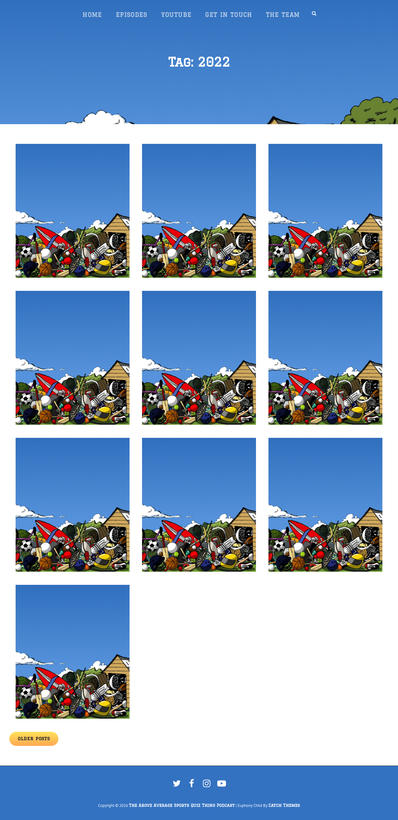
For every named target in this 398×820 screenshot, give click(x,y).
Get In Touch (228, 14)
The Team (283, 14)
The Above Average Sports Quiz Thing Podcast (182, 805)
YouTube (176, 14)
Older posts (34, 738)
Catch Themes (284, 805)
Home (92, 14)
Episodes (131, 14)
